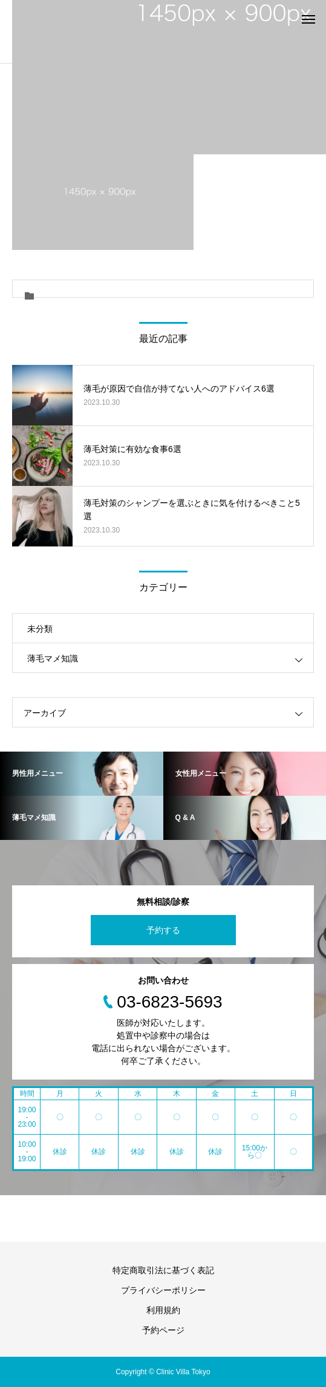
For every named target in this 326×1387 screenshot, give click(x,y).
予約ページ (163, 1330)
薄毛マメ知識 (52, 658)
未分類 (40, 629)
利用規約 (163, 1310)
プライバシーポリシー (163, 1290)
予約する (163, 930)
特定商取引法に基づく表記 (163, 1270)
